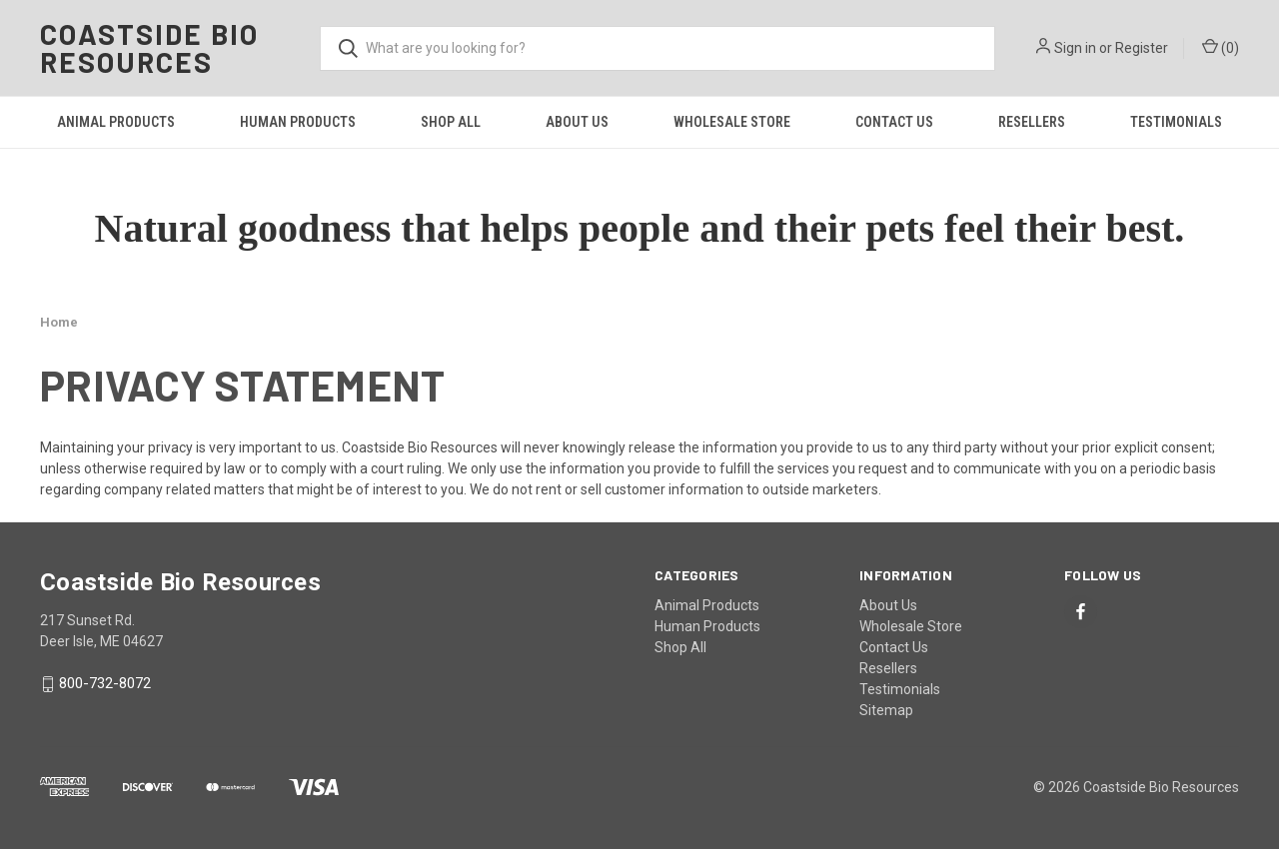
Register (1141, 48)
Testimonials (1176, 122)
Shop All (451, 122)
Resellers (1031, 122)
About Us (577, 122)
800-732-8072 (105, 684)
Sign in (1075, 48)
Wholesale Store (731, 122)
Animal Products (116, 122)
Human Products (298, 122)
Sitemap (886, 710)
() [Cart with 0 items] (1220, 47)
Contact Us (894, 122)
